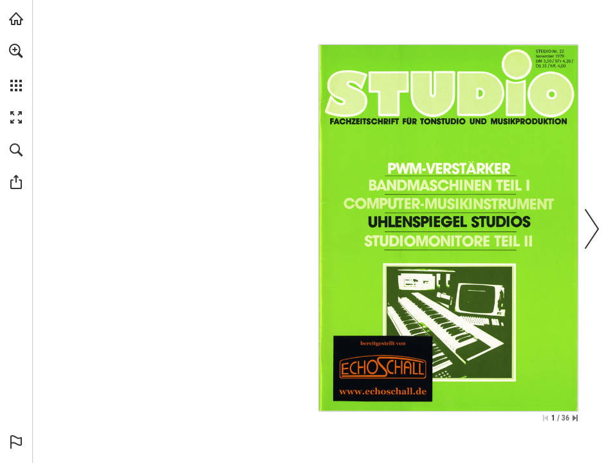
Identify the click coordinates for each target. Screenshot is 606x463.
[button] (16, 51)
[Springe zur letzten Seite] (575, 418)
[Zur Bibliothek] (384, 367)
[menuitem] (16, 67)
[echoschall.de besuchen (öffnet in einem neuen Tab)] (16, 19)
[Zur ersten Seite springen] (545, 418)
